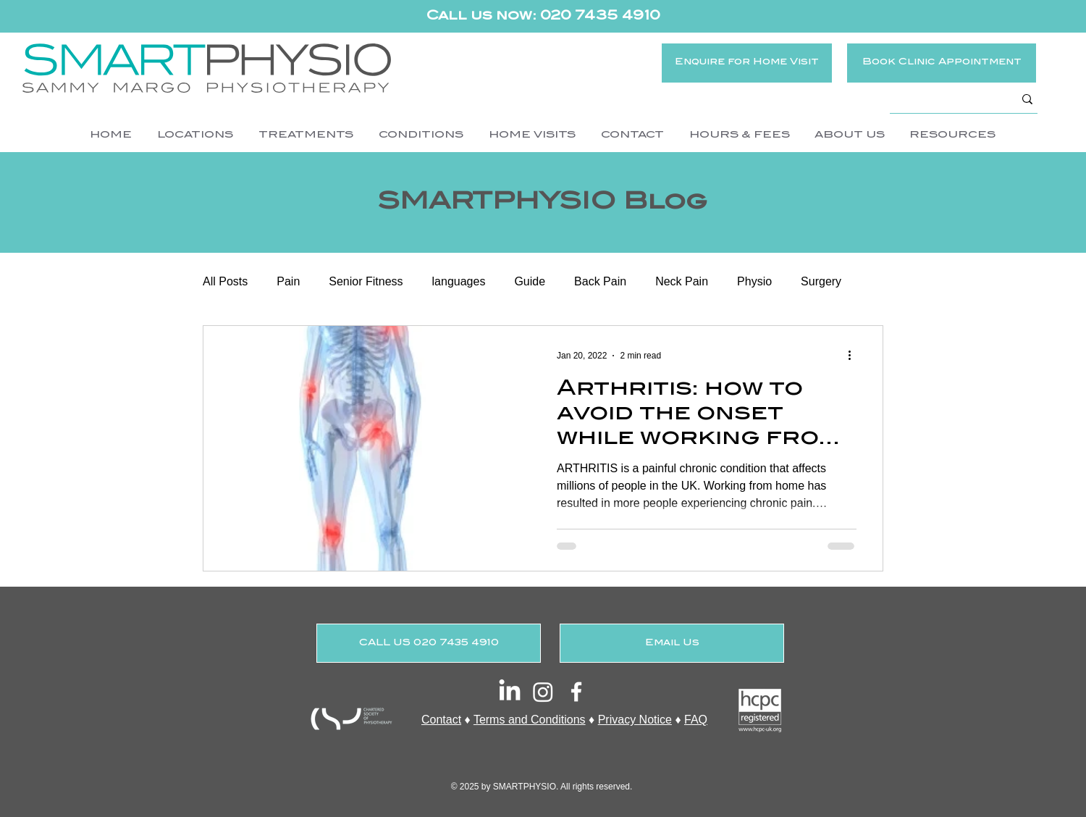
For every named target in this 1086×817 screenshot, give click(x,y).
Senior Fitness (366, 281)
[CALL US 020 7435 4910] (428, 643)
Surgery (821, 281)
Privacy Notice (635, 719)
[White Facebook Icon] (576, 692)
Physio (754, 281)
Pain (288, 281)
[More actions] (854, 355)
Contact (441, 719)
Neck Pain (681, 281)
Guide (529, 281)
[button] (194, 135)
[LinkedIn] (510, 692)
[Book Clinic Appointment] (941, 63)
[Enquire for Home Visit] (747, 63)
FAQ (695, 719)
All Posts (225, 281)
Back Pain (600, 281)
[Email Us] (672, 643)
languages (459, 281)
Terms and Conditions (529, 719)
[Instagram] (543, 692)
